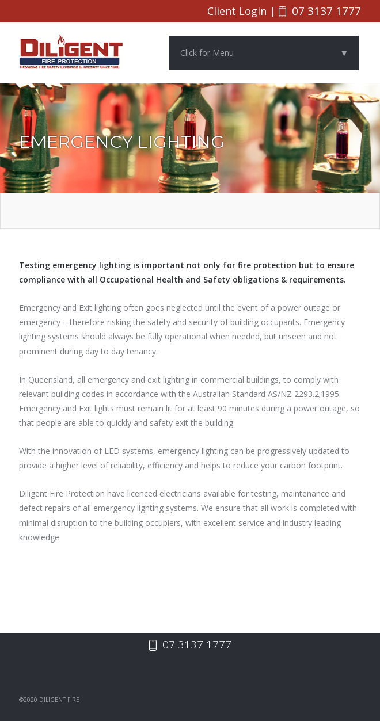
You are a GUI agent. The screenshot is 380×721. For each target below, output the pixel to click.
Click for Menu (263, 53)
